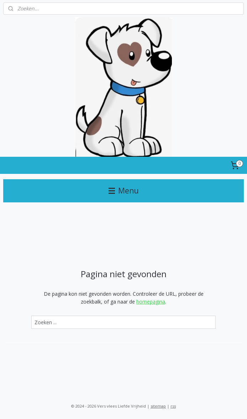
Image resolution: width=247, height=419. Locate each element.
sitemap (158, 406)
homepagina (150, 301)
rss (173, 406)
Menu (124, 191)
